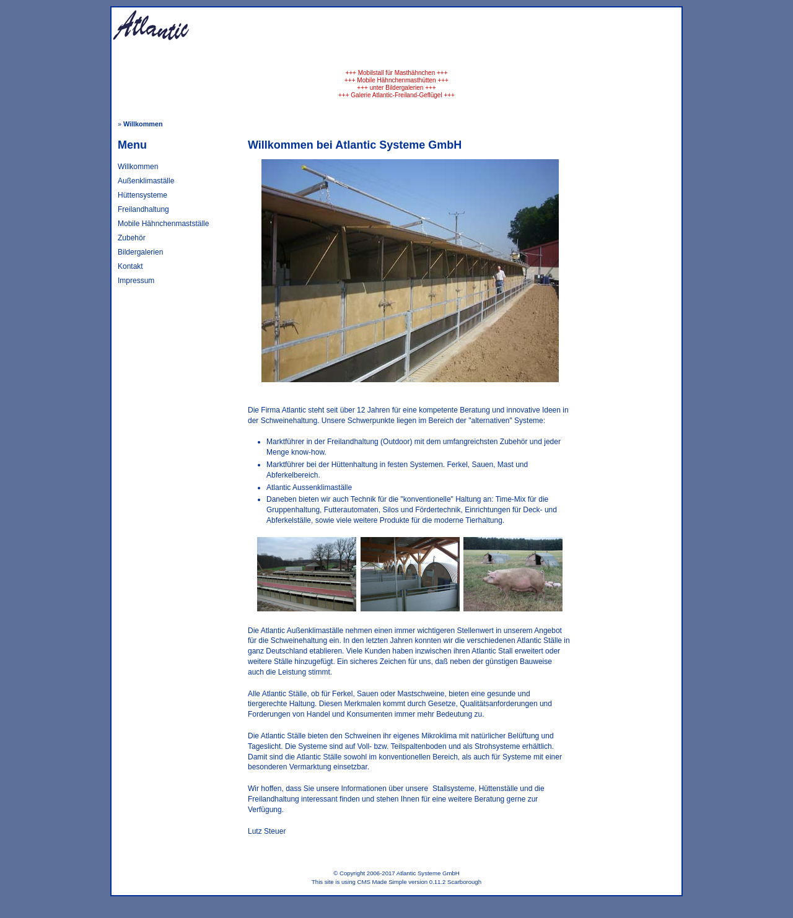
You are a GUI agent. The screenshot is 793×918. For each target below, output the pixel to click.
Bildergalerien (140, 252)
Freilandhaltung (143, 209)
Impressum (136, 280)
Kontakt (130, 266)
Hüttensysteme (142, 195)
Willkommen (138, 166)
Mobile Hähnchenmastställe (163, 223)
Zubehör (132, 238)
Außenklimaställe (146, 181)
